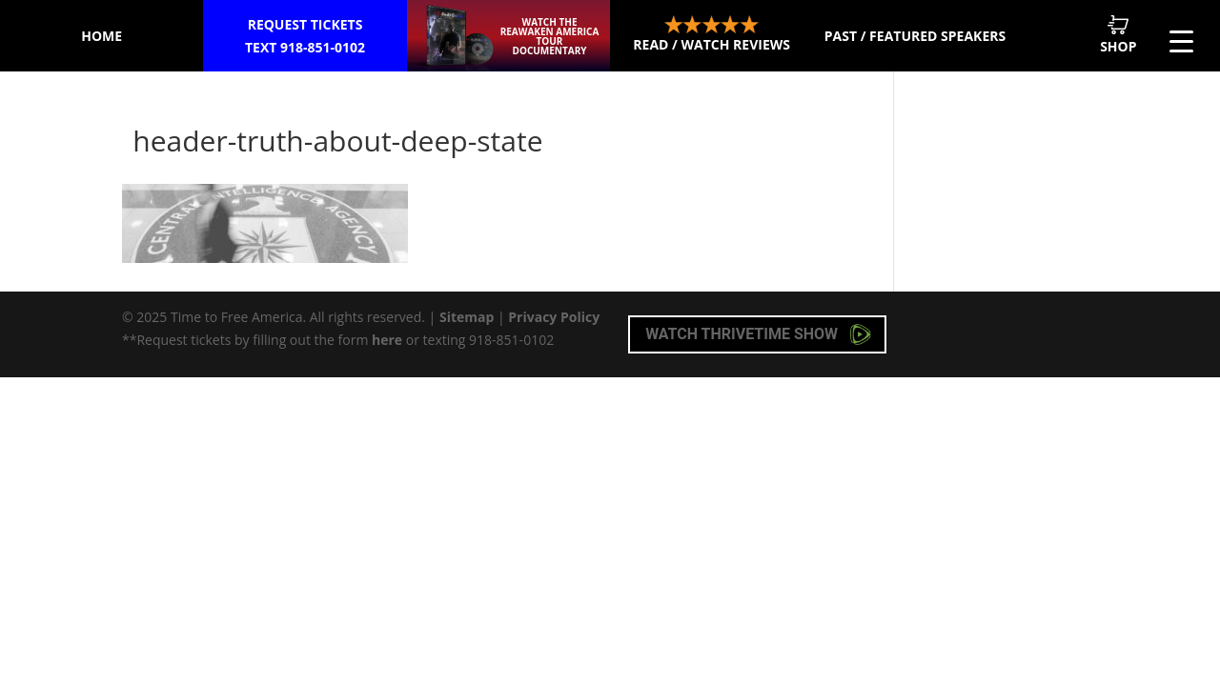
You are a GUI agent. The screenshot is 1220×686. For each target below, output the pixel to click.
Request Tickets (305, 37)
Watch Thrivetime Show (758, 334)
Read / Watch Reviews (711, 34)
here (387, 340)
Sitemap (466, 317)
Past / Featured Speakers (915, 36)
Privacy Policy (554, 317)
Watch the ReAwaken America (549, 36)
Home (101, 36)
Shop (1118, 34)
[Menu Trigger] (1181, 40)
